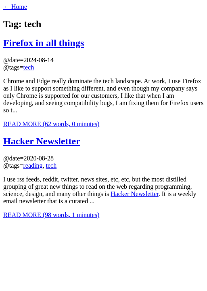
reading (33, 165)
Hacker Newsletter (41, 141)
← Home (15, 6)
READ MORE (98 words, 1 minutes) (51, 214)
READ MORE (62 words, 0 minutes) (51, 123)
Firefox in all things (43, 43)
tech (28, 67)
